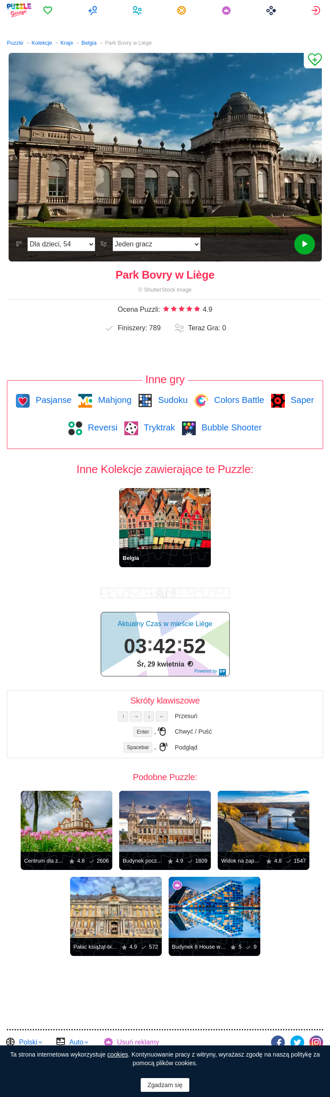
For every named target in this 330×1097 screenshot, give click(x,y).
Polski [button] (28, 1041)
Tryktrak (158, 427)
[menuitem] (52, 10)
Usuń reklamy (138, 1041)
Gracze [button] (140, 10)
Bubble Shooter (230, 427)
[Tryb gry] (156, 244)
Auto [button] (76, 1041)
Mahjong (113, 400)
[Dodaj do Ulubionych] (313, 60)
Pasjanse (52, 400)
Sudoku (172, 400)
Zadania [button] (184, 10)
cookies (117, 1054)
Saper (301, 400)
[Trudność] (61, 244)
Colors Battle (238, 400)
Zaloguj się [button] (317, 10)
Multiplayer (96, 10)
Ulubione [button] (52, 10)
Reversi (101, 427)
